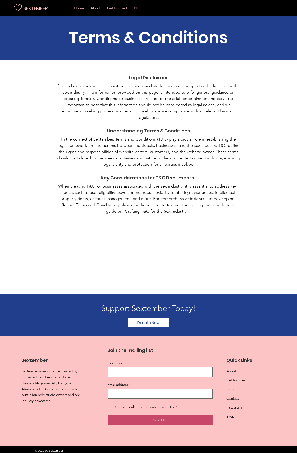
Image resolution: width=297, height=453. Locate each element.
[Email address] (159, 393)
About (231, 371)
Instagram (234, 407)
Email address (119, 385)
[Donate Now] (148, 322)
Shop (230, 416)
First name (115, 363)
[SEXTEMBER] (44, 8)
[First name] (159, 372)
